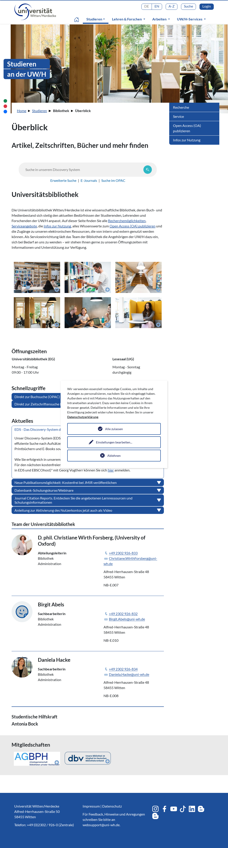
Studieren (96, 19)
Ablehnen (114, 455)
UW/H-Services (190, 19)
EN (157, 6)
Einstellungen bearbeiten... (114, 442)
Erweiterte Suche (63, 180)
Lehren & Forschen (127, 19)
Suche (188, 6)
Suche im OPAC (113, 180)
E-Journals (89, 180)
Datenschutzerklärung (82, 417)
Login (206, 6)
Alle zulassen (114, 429)
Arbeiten (159, 19)
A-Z (172, 6)
